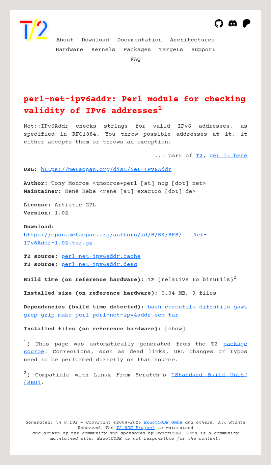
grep (30, 315)
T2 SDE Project (135, 428)
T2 (199, 156)
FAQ (135, 60)
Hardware (69, 50)
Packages (137, 50)
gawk (240, 307)
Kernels (103, 50)
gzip (48, 315)
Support (203, 50)
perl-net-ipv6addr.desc (99, 265)
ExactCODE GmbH (163, 422)
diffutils (214, 307)
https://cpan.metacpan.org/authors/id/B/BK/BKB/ (103, 235)
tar (173, 315)
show (175, 329)
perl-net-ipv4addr (121, 315)
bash (154, 307)
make (65, 315)
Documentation (139, 40)
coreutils (180, 307)
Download (95, 40)
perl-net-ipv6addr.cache (100, 257)
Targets (171, 50)
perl (82, 315)
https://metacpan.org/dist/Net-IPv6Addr (106, 170)
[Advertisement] (227, 209)
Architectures (192, 40)
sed (159, 315)
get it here (228, 156)
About (65, 40)
